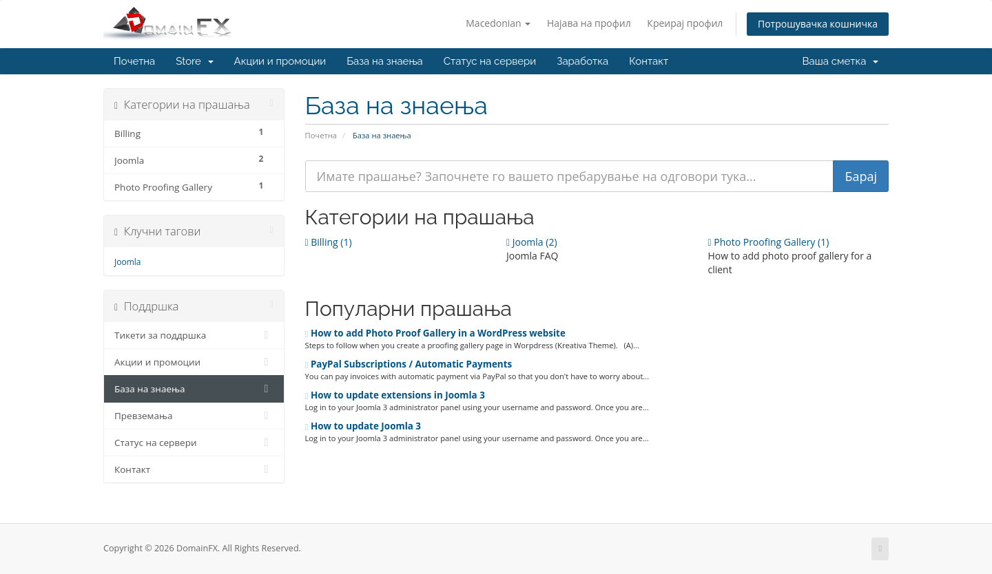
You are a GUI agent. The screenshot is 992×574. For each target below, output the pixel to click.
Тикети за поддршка (193, 335)
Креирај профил (685, 23)
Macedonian (498, 23)
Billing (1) (328, 241)
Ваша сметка (840, 61)
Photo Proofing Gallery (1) (768, 241)
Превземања (193, 415)
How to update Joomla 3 (363, 426)
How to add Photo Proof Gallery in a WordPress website (435, 333)
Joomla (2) (531, 241)
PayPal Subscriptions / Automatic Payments (409, 364)
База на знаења (385, 61)
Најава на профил (589, 23)
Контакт (648, 61)
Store (194, 61)
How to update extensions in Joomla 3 (395, 395)
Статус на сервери (490, 61)
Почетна (134, 61)
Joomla (127, 262)
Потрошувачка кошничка (818, 23)
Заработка (582, 61)
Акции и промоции (280, 61)
